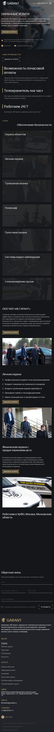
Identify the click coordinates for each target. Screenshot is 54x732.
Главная (4, 643)
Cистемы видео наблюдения (12, 680)
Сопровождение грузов (10, 684)
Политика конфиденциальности (12, 726)
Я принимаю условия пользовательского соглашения (19, 607)
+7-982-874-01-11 (7, 710)
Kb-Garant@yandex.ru (9, 703)
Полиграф (5, 674)
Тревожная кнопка (8, 670)
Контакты (5, 657)
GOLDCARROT (14, 729)
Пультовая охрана (8, 677)
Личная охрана (7, 647)
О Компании (5, 653)
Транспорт (5, 650)
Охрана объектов (7, 667)
